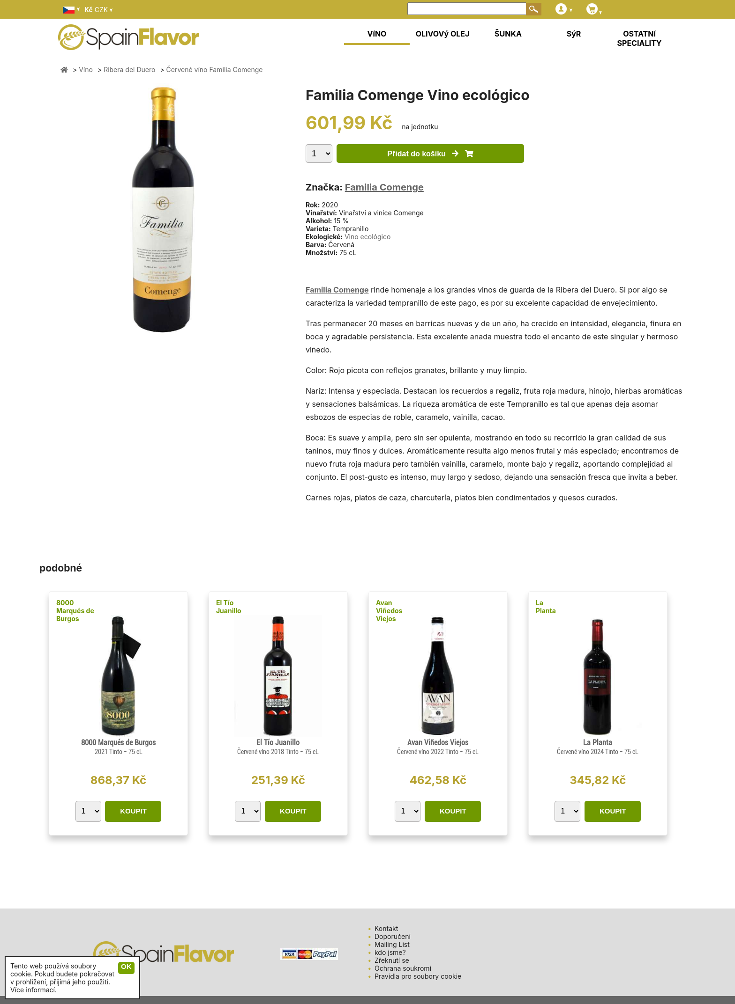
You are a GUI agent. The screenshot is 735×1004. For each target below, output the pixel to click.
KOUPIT (133, 811)
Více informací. (33, 990)
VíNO (377, 33)
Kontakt (386, 928)
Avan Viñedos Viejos (389, 611)
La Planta (546, 607)
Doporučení (393, 936)
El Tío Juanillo (228, 607)
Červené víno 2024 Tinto (588, 751)
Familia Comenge (384, 187)
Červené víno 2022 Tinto (428, 751)
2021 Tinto (109, 751)
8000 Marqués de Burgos (75, 611)
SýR (574, 33)
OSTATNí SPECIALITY (639, 38)
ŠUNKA (508, 33)
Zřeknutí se (392, 960)
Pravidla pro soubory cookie (418, 976)
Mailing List (392, 944)
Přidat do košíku (430, 154)
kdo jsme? (390, 952)
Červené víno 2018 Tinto (268, 751)
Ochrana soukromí (403, 968)
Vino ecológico (367, 237)
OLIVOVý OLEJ (443, 33)
